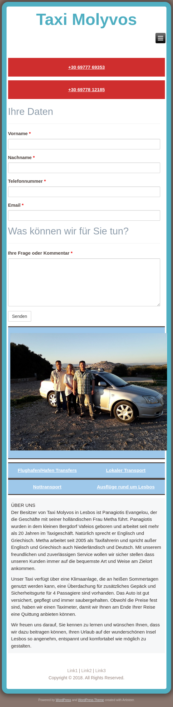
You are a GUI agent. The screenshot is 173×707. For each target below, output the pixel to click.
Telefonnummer (27, 181)
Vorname (19, 133)
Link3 (100, 670)
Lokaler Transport (126, 470)
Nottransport (47, 486)
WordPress (63, 700)
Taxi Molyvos (86, 19)
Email (16, 205)
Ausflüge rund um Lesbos (126, 486)
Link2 (86, 670)
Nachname (21, 157)
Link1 (72, 670)
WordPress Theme (91, 700)
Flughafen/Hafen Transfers (47, 470)
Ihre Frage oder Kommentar (40, 253)
